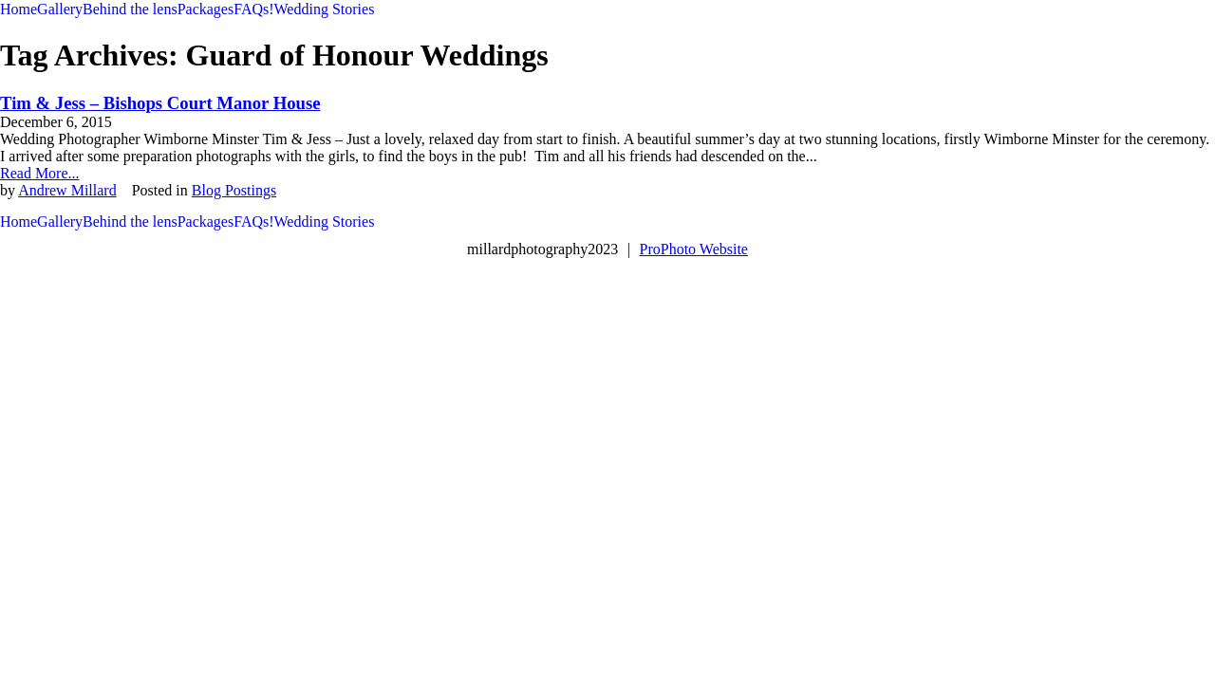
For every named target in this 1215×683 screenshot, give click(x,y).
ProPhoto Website (694, 249)
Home (18, 9)
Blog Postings (234, 190)
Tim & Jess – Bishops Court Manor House (160, 103)
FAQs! (253, 9)
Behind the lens (130, 9)
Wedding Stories (324, 9)
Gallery (60, 9)
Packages (206, 9)
